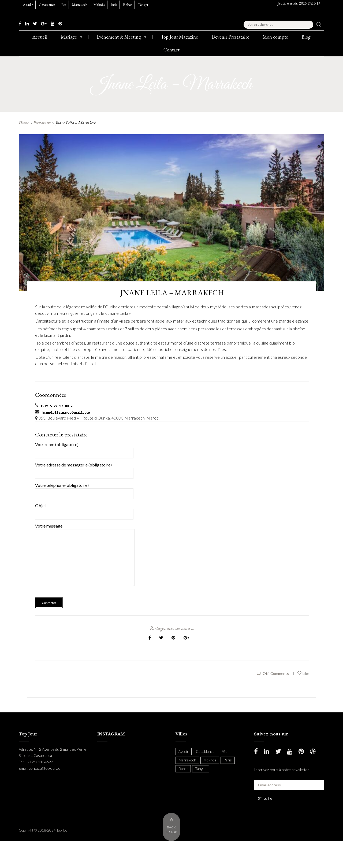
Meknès (99, 4)
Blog (306, 37)
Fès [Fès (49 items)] (224, 751)
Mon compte (275, 37)
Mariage (72, 37)
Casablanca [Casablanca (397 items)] (205, 751)
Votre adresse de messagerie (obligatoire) (84, 469)
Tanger (143, 4)
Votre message (85, 558)
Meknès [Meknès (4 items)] (209, 760)
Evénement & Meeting (122, 37)
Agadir (28, 4)
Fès (63, 4)
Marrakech (79, 4)
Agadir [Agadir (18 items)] (183, 751)
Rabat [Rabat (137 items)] (183, 768)
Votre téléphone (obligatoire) (84, 489)
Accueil (39, 37)
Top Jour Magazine (179, 37)
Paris (114, 4)
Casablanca (47, 4)
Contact (171, 50)
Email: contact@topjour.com (41, 768)
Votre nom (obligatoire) (84, 448)
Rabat (127, 4)
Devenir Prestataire (230, 37)
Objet (84, 510)
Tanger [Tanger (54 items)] (200, 768)
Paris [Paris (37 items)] (227, 760)
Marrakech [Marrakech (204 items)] (187, 760)
